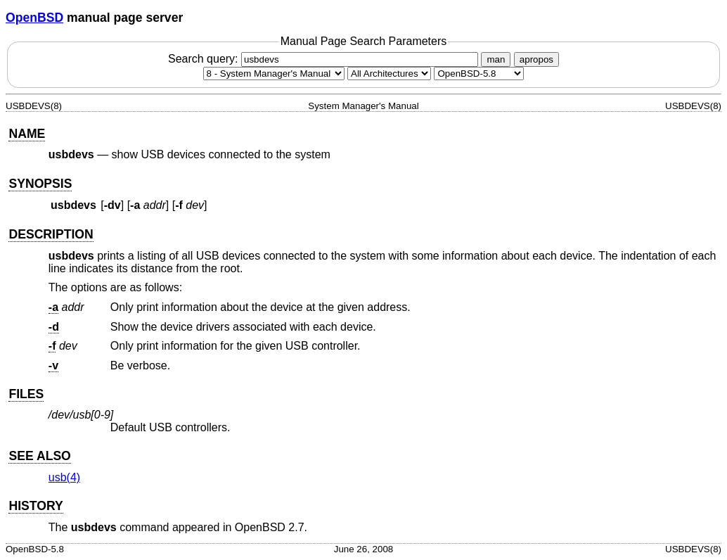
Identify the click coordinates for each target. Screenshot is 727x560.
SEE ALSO (39, 456)
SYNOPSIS (40, 184)
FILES (26, 394)
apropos (536, 59)
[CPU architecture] (389, 73)
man (496, 59)
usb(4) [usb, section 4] (64, 477)
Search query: (325, 59)
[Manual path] (479, 73)
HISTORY (35, 506)
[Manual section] (274, 73)
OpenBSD (34, 18)
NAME (26, 134)
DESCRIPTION (50, 234)
